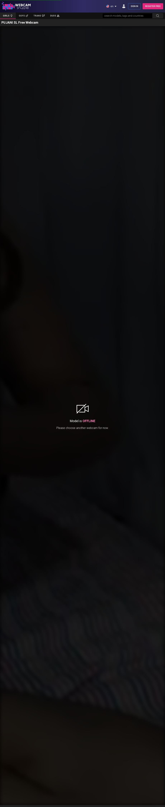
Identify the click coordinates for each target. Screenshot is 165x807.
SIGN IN (134, 6)
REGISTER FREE (153, 6)
